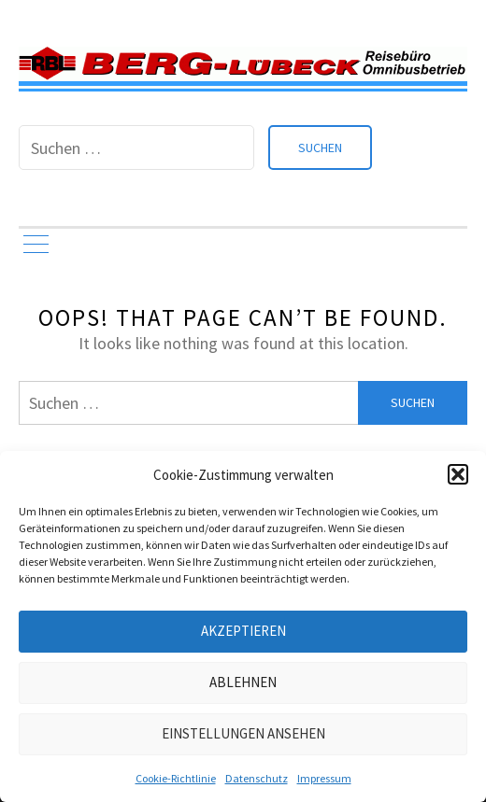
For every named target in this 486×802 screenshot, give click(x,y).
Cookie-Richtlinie (176, 778)
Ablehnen (243, 682)
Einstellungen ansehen (243, 733)
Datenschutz (256, 778)
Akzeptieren (243, 631)
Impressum (324, 778)
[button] (458, 474)
